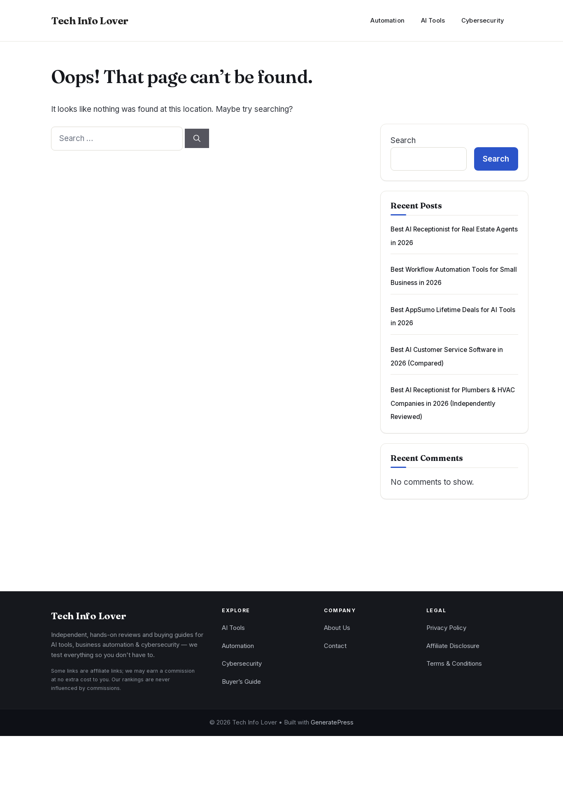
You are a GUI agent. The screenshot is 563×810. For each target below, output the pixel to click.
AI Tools (433, 20)
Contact (335, 646)
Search (403, 140)
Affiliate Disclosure (452, 646)
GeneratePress (332, 722)
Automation (387, 20)
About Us (337, 628)
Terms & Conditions (454, 663)
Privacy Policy (446, 628)
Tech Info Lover (89, 20)
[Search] (197, 138)
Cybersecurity (482, 20)
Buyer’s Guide (241, 681)
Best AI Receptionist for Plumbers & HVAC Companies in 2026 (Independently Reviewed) (453, 403)
